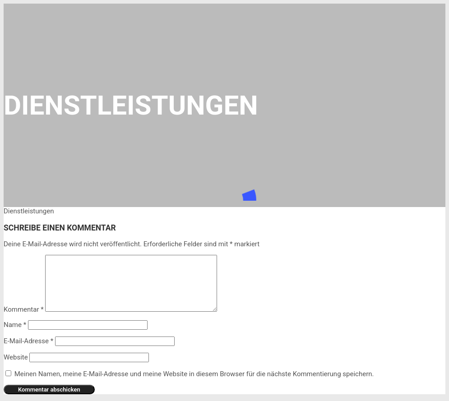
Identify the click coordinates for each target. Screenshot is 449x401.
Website (16, 357)
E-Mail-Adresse (28, 341)
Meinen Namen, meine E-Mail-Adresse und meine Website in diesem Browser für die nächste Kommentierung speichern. (194, 374)
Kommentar (24, 309)
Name (15, 325)
